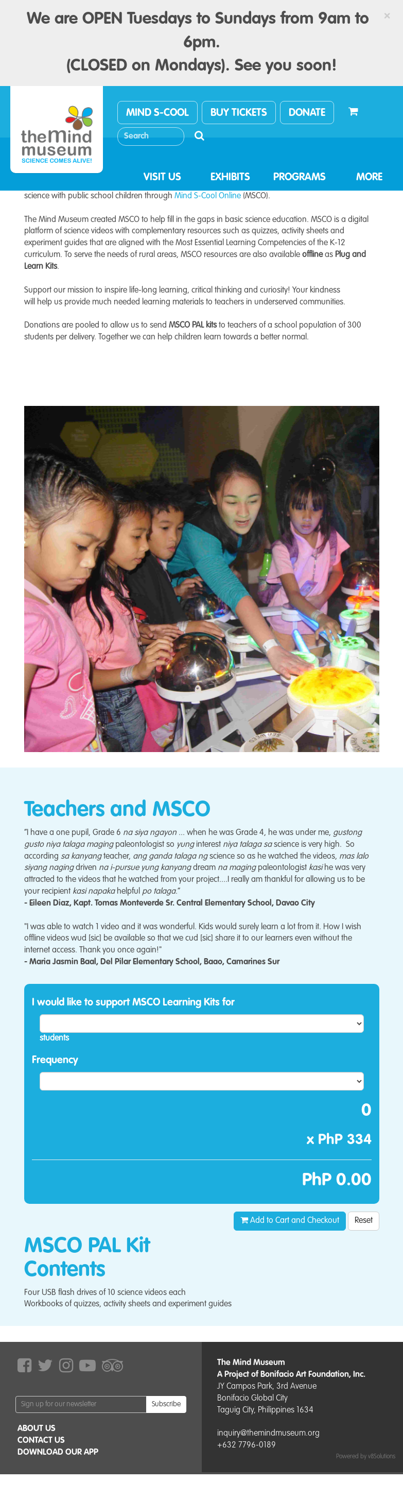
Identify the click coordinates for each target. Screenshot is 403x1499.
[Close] (387, 16)
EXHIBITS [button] (230, 178)
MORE (369, 178)
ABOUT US (36, 1429)
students (54, 1038)
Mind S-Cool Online (207, 196)
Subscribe (166, 1404)
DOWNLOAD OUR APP (57, 1453)
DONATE (307, 113)
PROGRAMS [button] (299, 178)
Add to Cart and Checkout (289, 1220)
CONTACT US (41, 1441)
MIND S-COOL (157, 113)
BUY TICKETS (239, 113)
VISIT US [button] (162, 178)
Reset (364, 1221)
